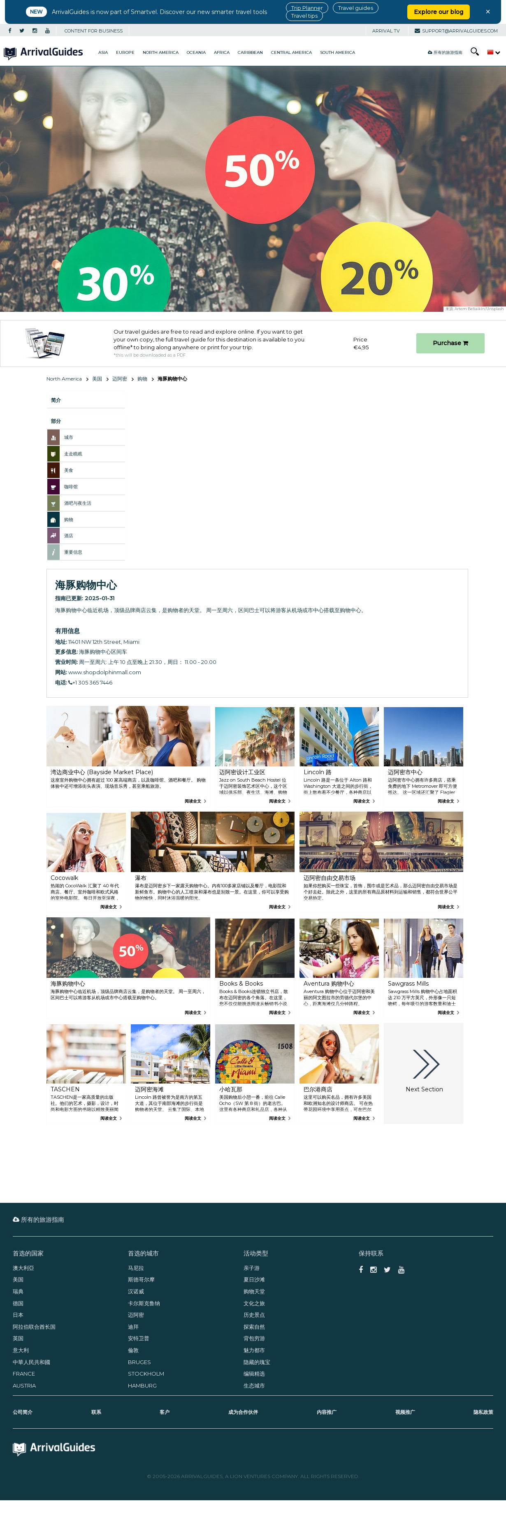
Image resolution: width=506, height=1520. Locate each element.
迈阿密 (119, 379)
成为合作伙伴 (243, 1412)
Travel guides (355, 8)
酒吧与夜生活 (77, 503)
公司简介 (22, 1412)
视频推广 (405, 1412)
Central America (291, 52)
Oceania (196, 52)
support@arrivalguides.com (456, 31)
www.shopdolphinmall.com (104, 672)
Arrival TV (386, 31)
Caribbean (250, 52)
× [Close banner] (487, 11)
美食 (68, 470)
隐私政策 (483, 1412)
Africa (222, 52)
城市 (68, 437)
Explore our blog (438, 12)
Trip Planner (307, 8)
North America (161, 52)
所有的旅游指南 (445, 52)
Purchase (450, 343)
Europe (125, 52)
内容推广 (327, 1412)
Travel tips (304, 15)
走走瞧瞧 (73, 454)
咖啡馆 (71, 487)
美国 (97, 379)
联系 (96, 1412)
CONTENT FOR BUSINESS (94, 31)
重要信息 (73, 552)
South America (337, 52)
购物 (142, 379)
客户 (164, 1412)
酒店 (68, 535)
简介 (56, 400)
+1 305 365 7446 (90, 682)
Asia (103, 52)
